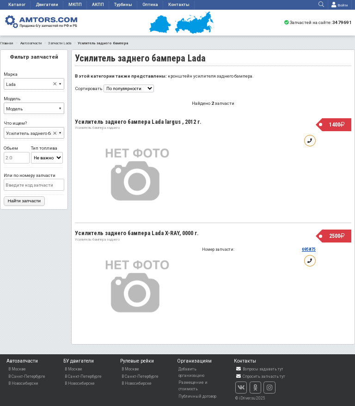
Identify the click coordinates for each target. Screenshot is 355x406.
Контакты (179, 4)
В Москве (17, 369)
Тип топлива (47, 154)
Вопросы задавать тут (259, 369)
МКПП (75, 4)
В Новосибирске (23, 383)
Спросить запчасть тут (260, 376)
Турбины (123, 4)
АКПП (98, 4)
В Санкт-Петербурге (26, 376)
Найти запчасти (24, 200)
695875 (309, 249)
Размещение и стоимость (193, 385)
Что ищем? (34, 130)
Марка (34, 81)
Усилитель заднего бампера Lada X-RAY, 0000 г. (137, 233)
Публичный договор (197, 396)
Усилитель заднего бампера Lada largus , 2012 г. (138, 121)
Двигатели (47, 4)
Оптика (150, 4)
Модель (34, 105)
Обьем (17, 154)
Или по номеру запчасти (34, 182)
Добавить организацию (191, 372)
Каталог (16, 4)
